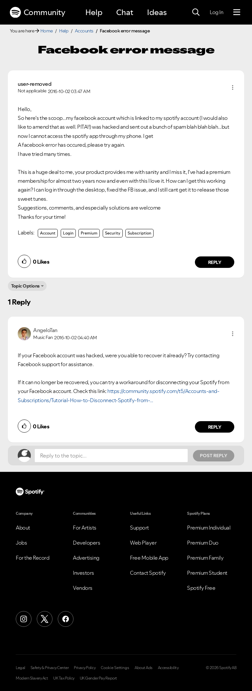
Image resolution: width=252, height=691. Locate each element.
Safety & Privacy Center (50, 667)
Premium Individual (208, 527)
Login (68, 233)
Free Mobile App (149, 557)
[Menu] (236, 12)
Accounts (84, 31)
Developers (86, 542)
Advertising (86, 557)
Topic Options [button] (25, 286)
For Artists (84, 527)
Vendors (83, 587)
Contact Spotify (148, 572)
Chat (124, 12)
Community (37, 12)
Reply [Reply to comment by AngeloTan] (214, 427)
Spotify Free (201, 587)
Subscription (139, 233)
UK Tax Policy (63, 678)
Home (46, 31)
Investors (83, 572)
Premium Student (207, 572)
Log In (216, 12)
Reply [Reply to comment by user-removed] (214, 262)
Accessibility (168, 667)
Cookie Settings (115, 667)
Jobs (21, 542)
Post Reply (213, 455)
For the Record (32, 557)
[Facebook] (66, 619)
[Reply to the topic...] (111, 455)
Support (139, 527)
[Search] (195, 12)
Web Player (143, 542)
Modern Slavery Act (32, 678)
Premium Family (205, 557)
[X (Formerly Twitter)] (44, 619)
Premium (89, 233)
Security (112, 233)
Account (47, 233)
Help (93, 12)
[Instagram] (24, 619)
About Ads (144, 667)
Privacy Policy (84, 667)
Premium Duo (203, 542)
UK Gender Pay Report (98, 678)
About (23, 527)
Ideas (157, 12)
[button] (233, 87)
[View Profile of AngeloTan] (45, 330)
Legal (20, 667)
